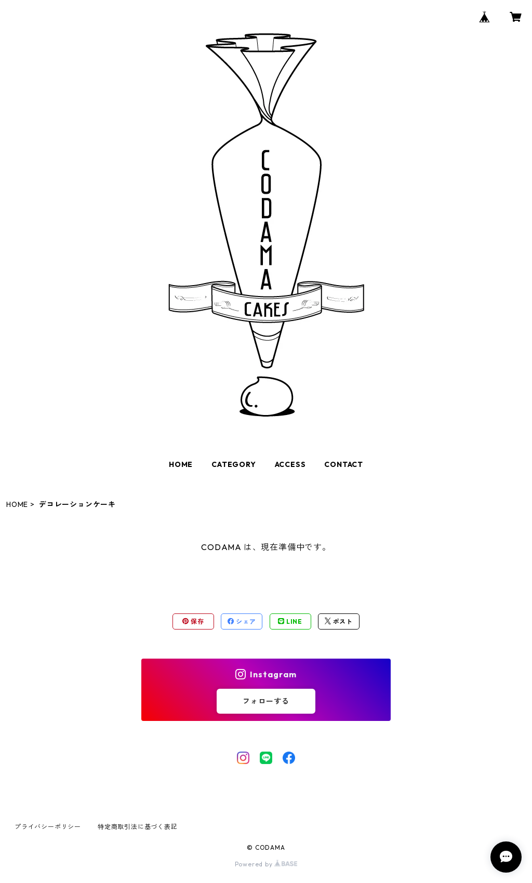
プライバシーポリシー (48, 827)
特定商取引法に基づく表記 (138, 827)
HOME (181, 464)
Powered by (266, 864)
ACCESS (290, 464)
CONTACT (343, 464)
